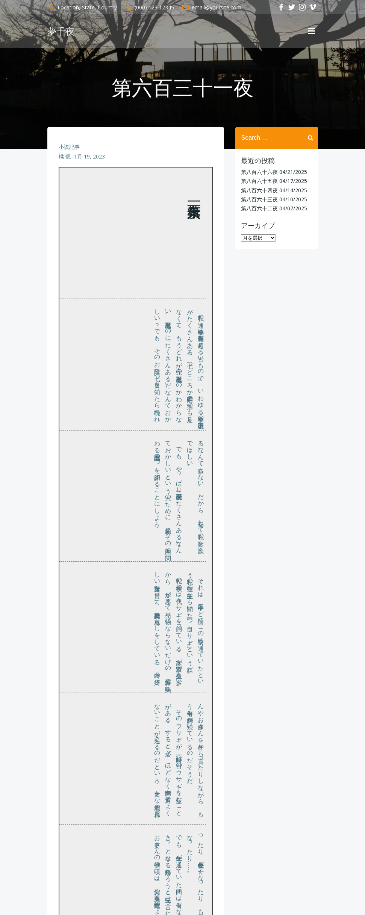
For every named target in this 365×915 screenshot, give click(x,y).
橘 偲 (65, 156)
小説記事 (69, 146)
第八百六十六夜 (259, 171)
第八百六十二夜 (259, 208)
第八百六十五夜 (259, 180)
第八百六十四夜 (259, 190)
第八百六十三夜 (259, 199)
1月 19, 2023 (89, 156)
